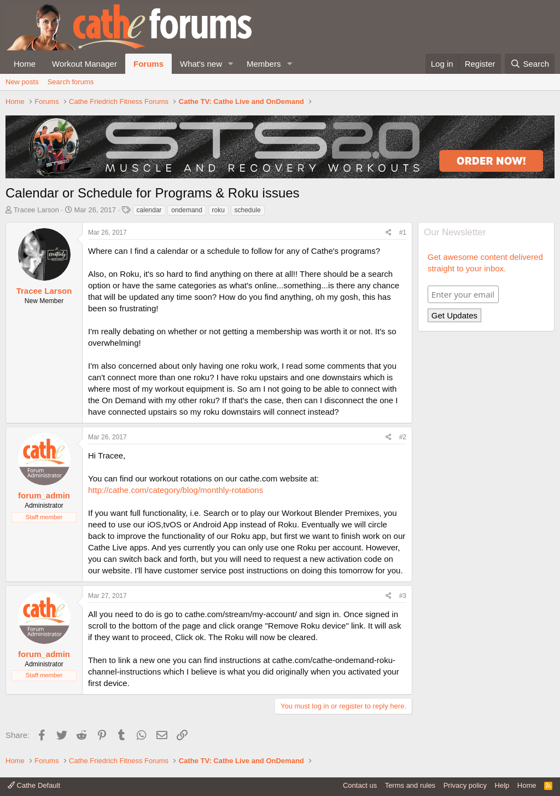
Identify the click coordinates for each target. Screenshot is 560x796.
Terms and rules (410, 785)
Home (25, 63)
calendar (149, 210)
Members (264, 63)
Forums (148, 63)
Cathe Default (34, 785)
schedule (248, 210)
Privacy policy (465, 785)
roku (218, 210)
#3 (402, 596)
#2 (402, 437)
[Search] (530, 64)
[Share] (388, 232)
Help (502, 785)
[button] (230, 64)
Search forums (71, 82)
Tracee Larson (36, 210)
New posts (22, 82)
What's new (201, 63)
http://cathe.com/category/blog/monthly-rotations (175, 490)
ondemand (186, 210)
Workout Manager (84, 63)
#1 (402, 232)
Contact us (360, 785)
